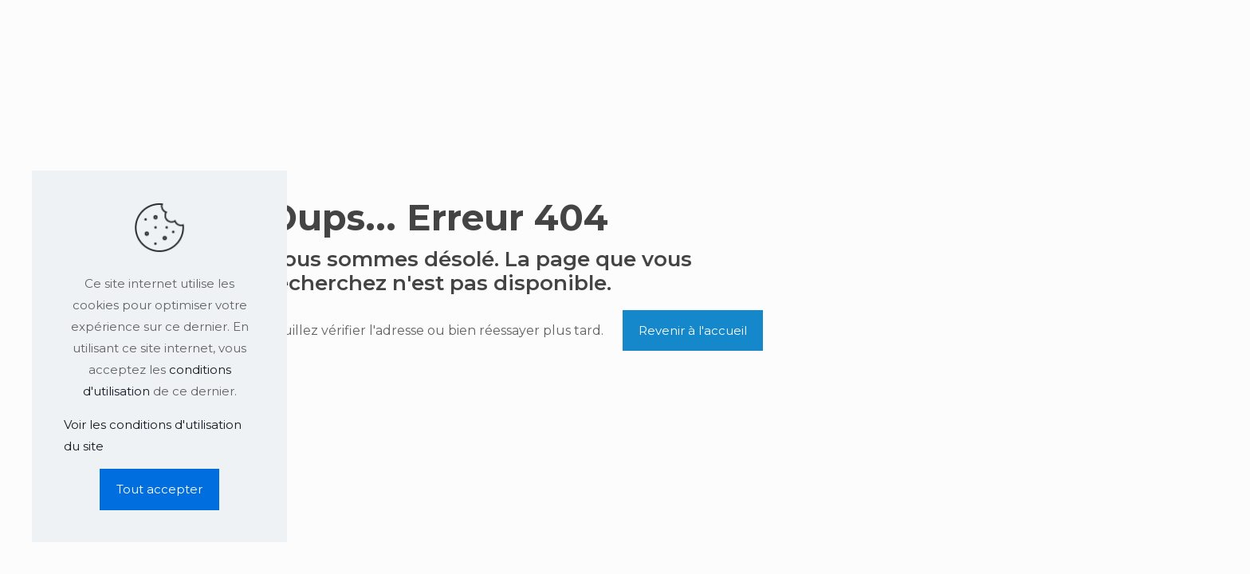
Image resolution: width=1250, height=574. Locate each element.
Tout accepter (159, 489)
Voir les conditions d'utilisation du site (153, 435)
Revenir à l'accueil (693, 330)
